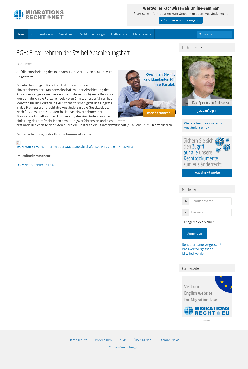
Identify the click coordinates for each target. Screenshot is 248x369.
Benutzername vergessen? (201, 244)
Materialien (142, 34)
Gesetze (66, 34)
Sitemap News (169, 340)
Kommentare (42, 34)
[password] (210, 212)
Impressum (103, 340)
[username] (210, 201)
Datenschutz (78, 340)
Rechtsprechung (92, 34)
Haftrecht (119, 34)
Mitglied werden (194, 253)
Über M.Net (142, 340)
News (20, 34)
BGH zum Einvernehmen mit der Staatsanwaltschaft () (74, 145)
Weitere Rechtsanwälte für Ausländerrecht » (203, 125)
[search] (214, 34)
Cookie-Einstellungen (124, 347)
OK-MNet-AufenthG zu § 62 (35, 165)
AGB (123, 340)
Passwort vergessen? (197, 249)
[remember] (183, 222)
